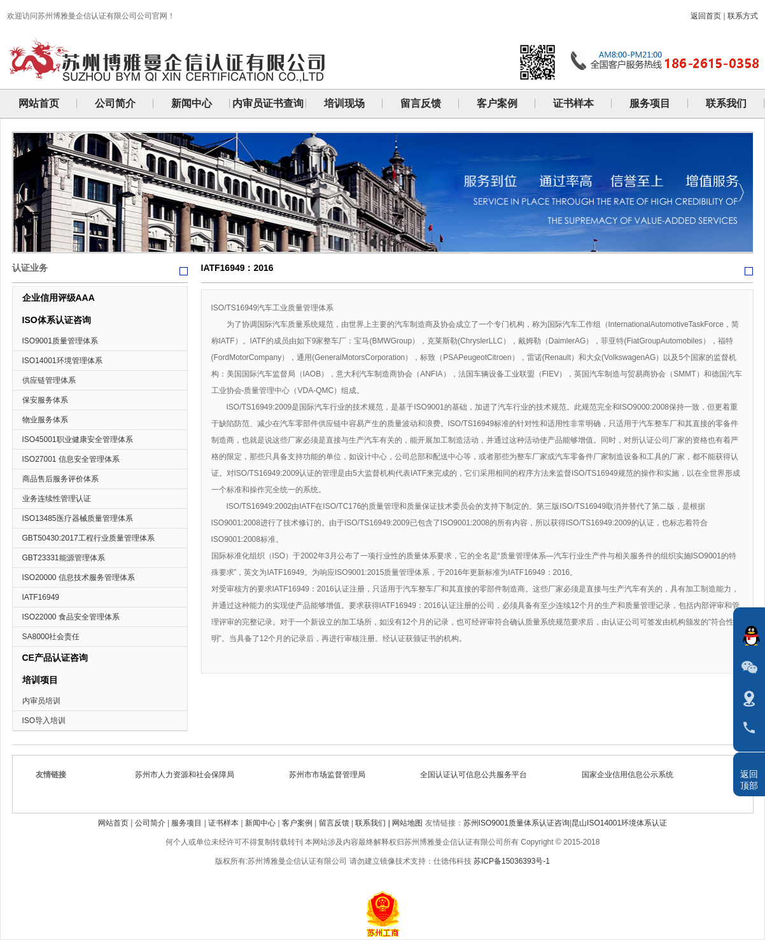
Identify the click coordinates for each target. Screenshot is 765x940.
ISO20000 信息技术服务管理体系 (78, 577)
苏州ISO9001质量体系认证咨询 (516, 823)
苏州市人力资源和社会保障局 (188, 774)
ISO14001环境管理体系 (62, 360)
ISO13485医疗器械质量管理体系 (77, 518)
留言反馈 (334, 823)
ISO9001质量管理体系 (60, 340)
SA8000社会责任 (51, 636)
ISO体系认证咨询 (56, 320)
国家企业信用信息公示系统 (631, 774)
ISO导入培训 (44, 720)
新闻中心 (260, 823)
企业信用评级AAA (58, 298)
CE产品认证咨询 (55, 658)
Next (740, 192)
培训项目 (40, 680)
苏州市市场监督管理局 (331, 774)
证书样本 (223, 823)
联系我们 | (373, 823)
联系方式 (742, 15)
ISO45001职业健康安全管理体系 (77, 439)
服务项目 (186, 823)
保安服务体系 (45, 400)
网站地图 (407, 823)
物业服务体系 (45, 419)
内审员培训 (41, 700)
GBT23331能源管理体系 (63, 557)
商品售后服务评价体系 (60, 478)
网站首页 (113, 823)
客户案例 (297, 823)
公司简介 (150, 823)
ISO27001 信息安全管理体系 (71, 459)
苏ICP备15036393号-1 (512, 861)
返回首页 (706, 15)
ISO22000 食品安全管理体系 (71, 616)
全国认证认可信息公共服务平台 (477, 774)
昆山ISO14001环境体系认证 (619, 823)
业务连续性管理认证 (56, 498)
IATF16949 (40, 597)
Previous (21, 192)
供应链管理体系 (49, 380)
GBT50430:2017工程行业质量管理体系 (88, 538)
